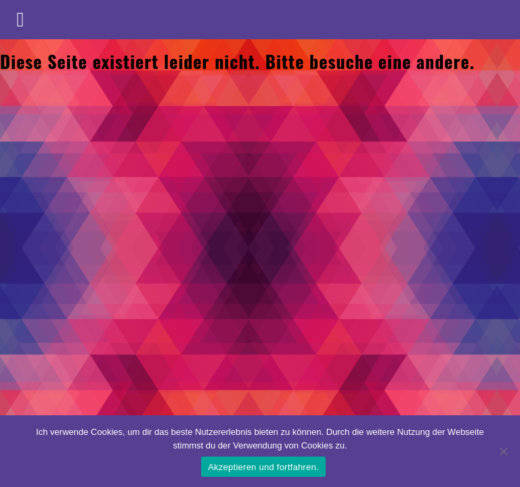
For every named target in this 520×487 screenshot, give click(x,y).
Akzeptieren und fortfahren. (263, 467)
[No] (503, 451)
